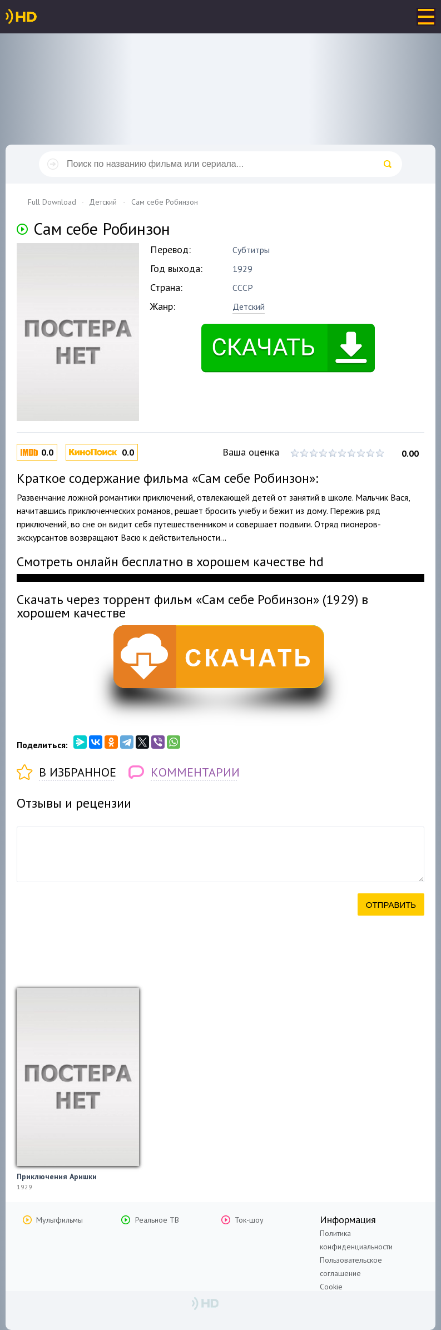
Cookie (331, 1287)
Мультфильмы (59, 1220)
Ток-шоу (249, 1220)
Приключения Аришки (57, 1176)
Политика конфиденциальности (356, 1240)
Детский (248, 306)
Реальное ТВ (157, 1220)
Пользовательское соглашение (351, 1266)
